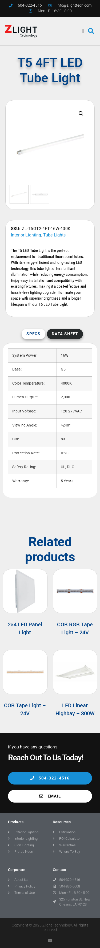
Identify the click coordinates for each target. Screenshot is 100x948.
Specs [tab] (33, 333)
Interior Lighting (26, 235)
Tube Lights (54, 235)
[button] (83, 31)
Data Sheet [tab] (65, 333)
